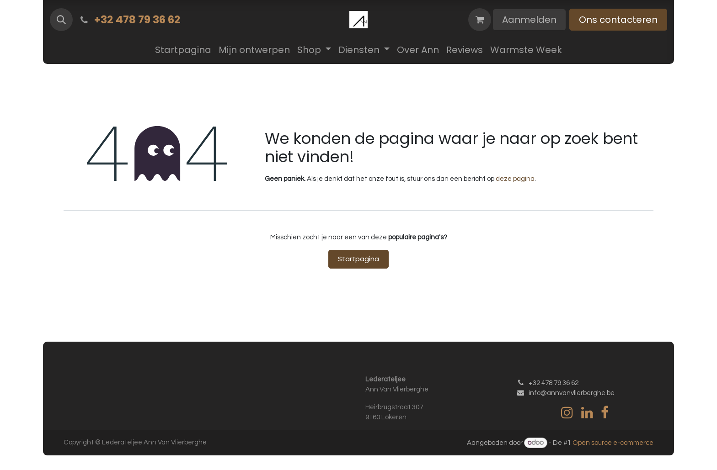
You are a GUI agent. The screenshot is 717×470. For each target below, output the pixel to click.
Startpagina (358, 259)
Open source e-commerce (613, 442)
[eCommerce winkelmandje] (479, 19)
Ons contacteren (618, 19)
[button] (61, 19)
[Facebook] (604, 412)
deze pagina (515, 178)
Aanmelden (529, 19)
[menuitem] (183, 49)
